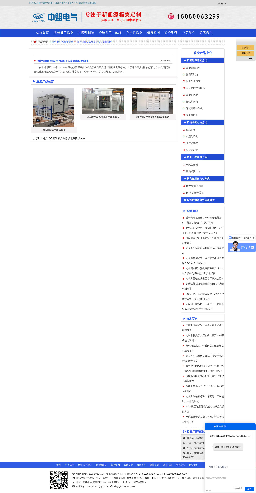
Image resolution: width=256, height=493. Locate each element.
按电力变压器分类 (197, 157)
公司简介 (188, 33)
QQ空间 (53, 138)
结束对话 (238, 488)
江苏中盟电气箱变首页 (61, 42)
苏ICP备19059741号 (146, 474)
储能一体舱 (150, 478)
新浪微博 (62, 138)
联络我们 (222, 467)
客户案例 (115, 465)
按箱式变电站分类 (197, 122)
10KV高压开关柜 (195, 186)
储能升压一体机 (194, 108)
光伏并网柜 (192, 94)
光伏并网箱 (192, 101)
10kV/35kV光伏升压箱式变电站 (152, 117)
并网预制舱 (86, 33)
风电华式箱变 (193, 81)
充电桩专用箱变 (165, 478)
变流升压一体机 (110, 33)
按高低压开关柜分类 (198, 178)
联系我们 (206, 33)
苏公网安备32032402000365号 (172, 474)
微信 (45, 138)
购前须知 (154, 465)
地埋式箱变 (192, 143)
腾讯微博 (72, 138)
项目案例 (153, 33)
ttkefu (250, 58)
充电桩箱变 (134, 33)
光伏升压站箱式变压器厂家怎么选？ (205, 278)
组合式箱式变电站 (195, 88)
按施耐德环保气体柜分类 (201, 200)
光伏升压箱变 (63, 33)
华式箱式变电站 (134, 478)
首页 (58, 465)
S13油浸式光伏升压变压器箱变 (103, 117)
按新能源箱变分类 (197, 60)
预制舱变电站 (84, 465)
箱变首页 (42, 33)
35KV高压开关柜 (195, 192)
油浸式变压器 (193, 171)
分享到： (38, 138)
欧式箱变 (190, 129)
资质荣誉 (128, 465)
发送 (249, 489)
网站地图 (193, 465)
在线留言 (180, 465)
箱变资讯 (171, 33)
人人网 (81, 138)
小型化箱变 (192, 136)
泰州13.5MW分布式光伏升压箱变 (94, 42)
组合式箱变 (192, 150)
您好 (211, 467)
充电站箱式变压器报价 (54, 129)
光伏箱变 (69, 465)
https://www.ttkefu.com (240, 436)
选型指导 (192, 211)
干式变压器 (192, 164)
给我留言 (222, 3)
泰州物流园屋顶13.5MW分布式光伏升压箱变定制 (63, 60)
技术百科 (192, 318)
